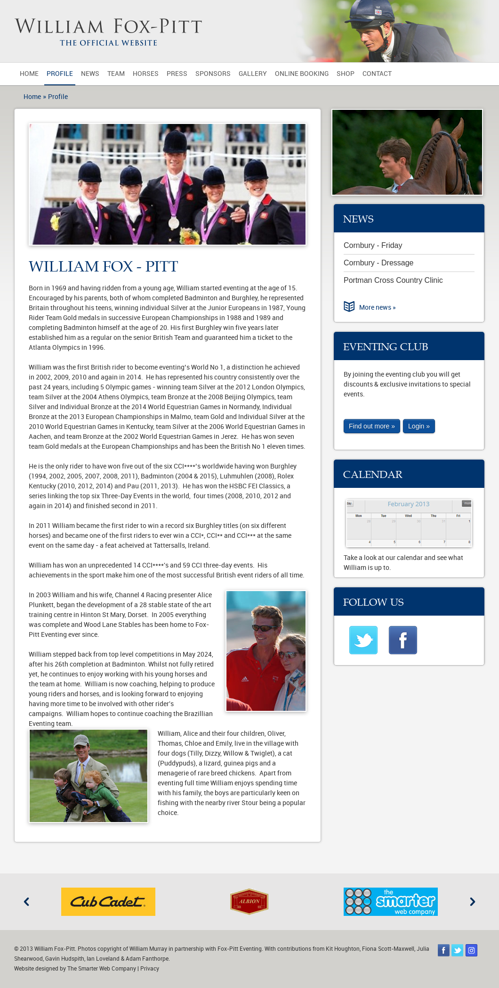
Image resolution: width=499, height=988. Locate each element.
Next (472, 901)
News (90, 74)
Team (116, 74)
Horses (146, 74)
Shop (345, 74)
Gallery (253, 74)
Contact (377, 74)
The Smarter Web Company (101, 968)
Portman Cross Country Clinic (393, 280)
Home (29, 74)
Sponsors (213, 74)
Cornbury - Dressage (379, 263)
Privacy (149, 968)
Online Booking (302, 74)
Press (177, 74)
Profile (60, 74)
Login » (419, 426)
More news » (377, 308)
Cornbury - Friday (373, 245)
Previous (26, 901)
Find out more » (372, 426)
